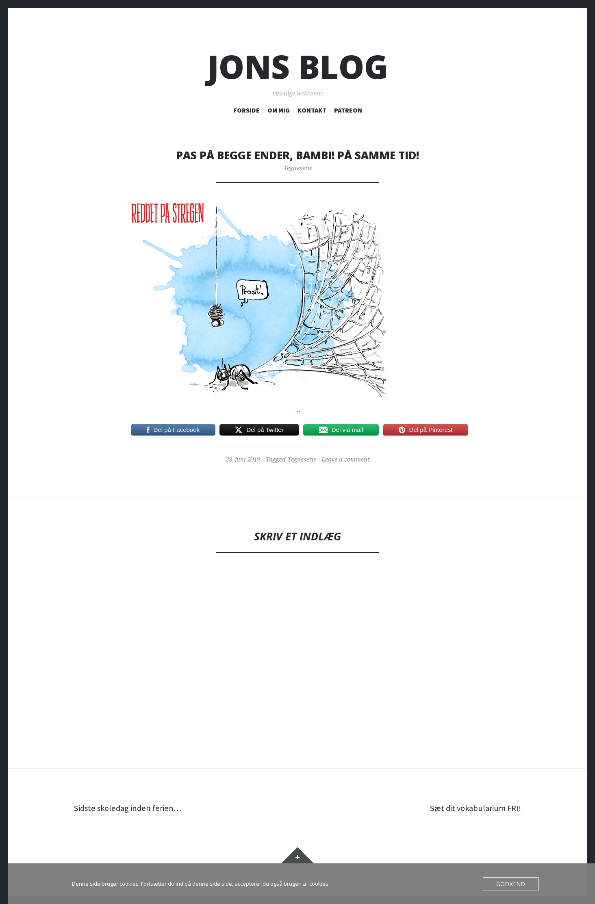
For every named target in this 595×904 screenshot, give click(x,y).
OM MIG (278, 110)
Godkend (512, 884)
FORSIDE (246, 110)
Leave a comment (345, 459)
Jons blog (298, 66)
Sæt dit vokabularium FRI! (472, 807)
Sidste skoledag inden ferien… (131, 807)
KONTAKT (312, 110)
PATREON (348, 110)
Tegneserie (297, 167)
